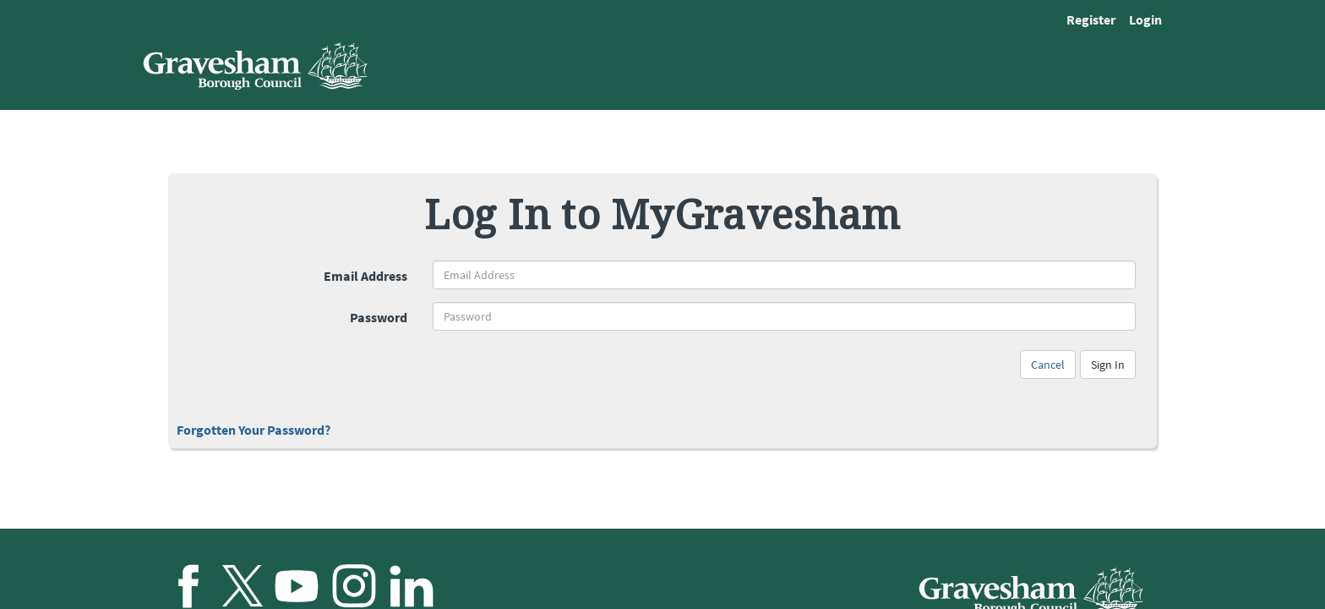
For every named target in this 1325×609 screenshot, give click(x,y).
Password (378, 317)
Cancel (1048, 364)
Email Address (365, 275)
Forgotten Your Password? (253, 429)
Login (1145, 19)
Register (1090, 19)
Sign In (1108, 364)
